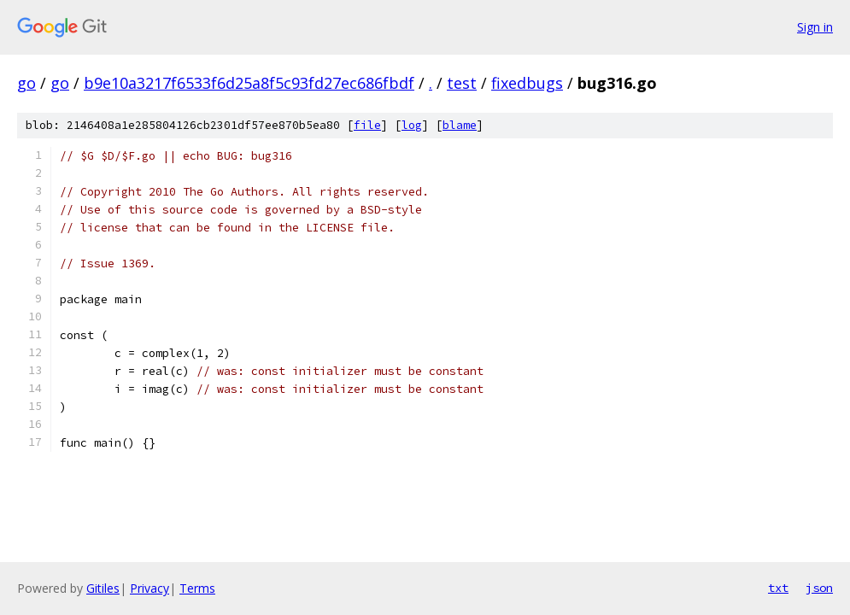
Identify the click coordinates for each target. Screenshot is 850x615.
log (412, 125)
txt (778, 587)
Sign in (815, 27)
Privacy (149, 588)
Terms (197, 588)
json (819, 587)
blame (460, 125)
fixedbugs (527, 83)
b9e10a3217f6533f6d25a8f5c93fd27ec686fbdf (249, 83)
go (26, 83)
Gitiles (103, 588)
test (462, 83)
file (367, 125)
